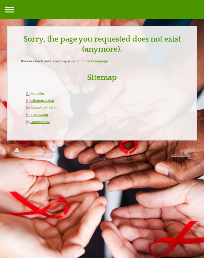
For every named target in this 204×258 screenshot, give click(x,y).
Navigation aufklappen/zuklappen (102, 9)
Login (185, 150)
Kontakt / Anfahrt (43, 107)
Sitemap (51, 151)
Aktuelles (37, 93)
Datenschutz (40, 122)
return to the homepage (89, 61)
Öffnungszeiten (42, 100)
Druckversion (28, 151)
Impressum (39, 114)
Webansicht (180, 155)
